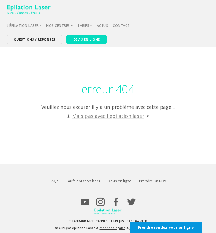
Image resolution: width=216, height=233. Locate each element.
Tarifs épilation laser (83, 180)
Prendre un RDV (152, 180)
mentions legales (112, 228)
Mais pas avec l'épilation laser (108, 116)
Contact (121, 25)
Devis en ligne (119, 180)
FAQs (54, 180)
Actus (102, 25)
